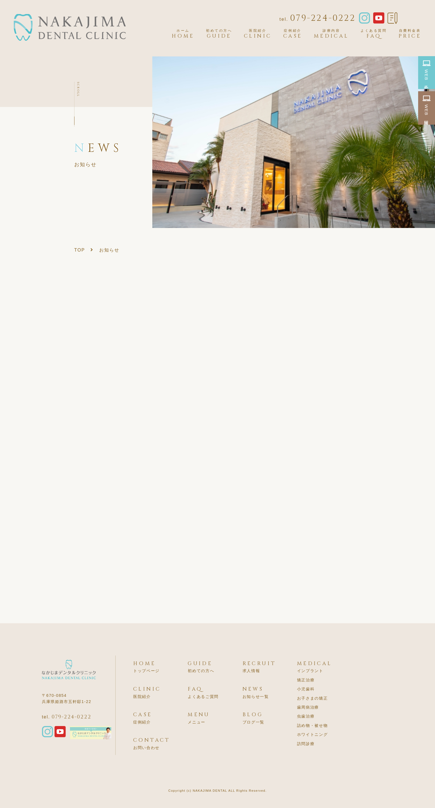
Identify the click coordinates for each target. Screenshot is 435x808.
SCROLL (78, 89)
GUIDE (219, 34)
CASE (292, 34)
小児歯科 (306, 689)
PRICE (409, 34)
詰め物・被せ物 (312, 725)
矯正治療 (306, 680)
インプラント (310, 670)
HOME (183, 34)
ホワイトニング (312, 734)
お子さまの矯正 (312, 698)
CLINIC (257, 34)
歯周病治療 (308, 707)
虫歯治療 (306, 716)
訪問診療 (306, 743)
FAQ (374, 34)
